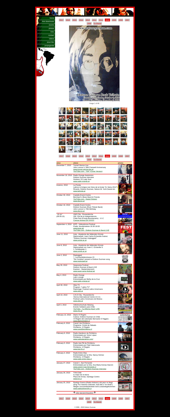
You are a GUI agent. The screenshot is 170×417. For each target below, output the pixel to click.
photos (51, 28)
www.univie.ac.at (79, 240)
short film (50, 42)
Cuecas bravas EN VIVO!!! (83, 220)
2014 (81, 20)
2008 (121, 20)
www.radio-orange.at (81, 181)
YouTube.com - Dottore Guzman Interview (89, 369)
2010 (107, 20)
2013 (88, 20)
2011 (101, 20)
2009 (114, 20)
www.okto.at (78, 291)
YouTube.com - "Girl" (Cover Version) (88, 171)
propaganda (49, 46)
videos (51, 39)
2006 (89, 23)
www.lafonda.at (79, 191)
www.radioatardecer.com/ (83, 339)
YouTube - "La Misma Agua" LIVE (86, 309)
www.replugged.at (80, 261)
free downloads (48, 21)
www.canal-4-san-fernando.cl (84, 367)
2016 (68, 20)
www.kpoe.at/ (78, 228)
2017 (61, 20)
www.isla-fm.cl (78, 349)
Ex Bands (97, 23)
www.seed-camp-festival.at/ (84, 271)
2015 (74, 20)
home (52, 18)
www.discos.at (78, 201)
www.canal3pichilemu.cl (82, 329)
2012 (94, 20)
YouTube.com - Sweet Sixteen (85, 199)
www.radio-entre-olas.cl (82, 359)
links (52, 32)
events (51, 25)
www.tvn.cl (77, 379)
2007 (127, 20)
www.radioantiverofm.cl (82, 389)
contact (51, 35)
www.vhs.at (77, 311)
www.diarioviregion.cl (81, 321)
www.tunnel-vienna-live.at (83, 169)
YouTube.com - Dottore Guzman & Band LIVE (91, 230)
